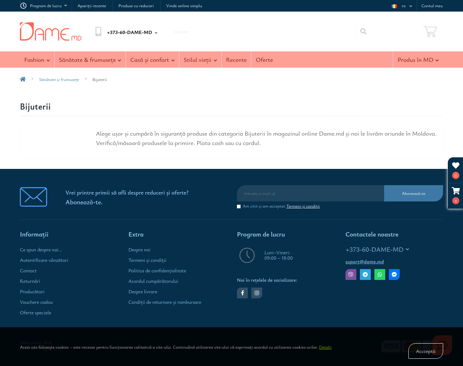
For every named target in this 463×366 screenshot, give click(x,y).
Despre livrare (142, 291)
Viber (350, 274)
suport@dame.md (364, 261)
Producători (32, 291)
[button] (456, 195)
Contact (28, 270)
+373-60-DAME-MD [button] (377, 249)
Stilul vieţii (200, 59)
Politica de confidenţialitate (157, 270)
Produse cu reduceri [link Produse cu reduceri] (136, 5)
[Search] (363, 31)
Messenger (394, 274)
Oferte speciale (35, 312)
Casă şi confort (152, 59)
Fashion (37, 59)
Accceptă (426, 351)
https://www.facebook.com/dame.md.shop (242, 292)
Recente (236, 59)
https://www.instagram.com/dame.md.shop (257, 292)
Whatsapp (380, 274)
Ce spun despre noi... (41, 249)
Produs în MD (418, 59)
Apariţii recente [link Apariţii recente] (91, 5)
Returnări (30, 281)
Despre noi (139, 249)
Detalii (325, 347)
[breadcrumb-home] (23, 79)
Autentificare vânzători (44, 260)
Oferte (264, 59)
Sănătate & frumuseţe (90, 59)
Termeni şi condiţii (303, 206)
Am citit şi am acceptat (281, 206)
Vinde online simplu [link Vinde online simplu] (184, 5)
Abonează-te (413, 193)
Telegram (365, 274)
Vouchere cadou (36, 302)
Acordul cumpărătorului (153, 281)
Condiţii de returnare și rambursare (164, 302)
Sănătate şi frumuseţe (59, 79)
